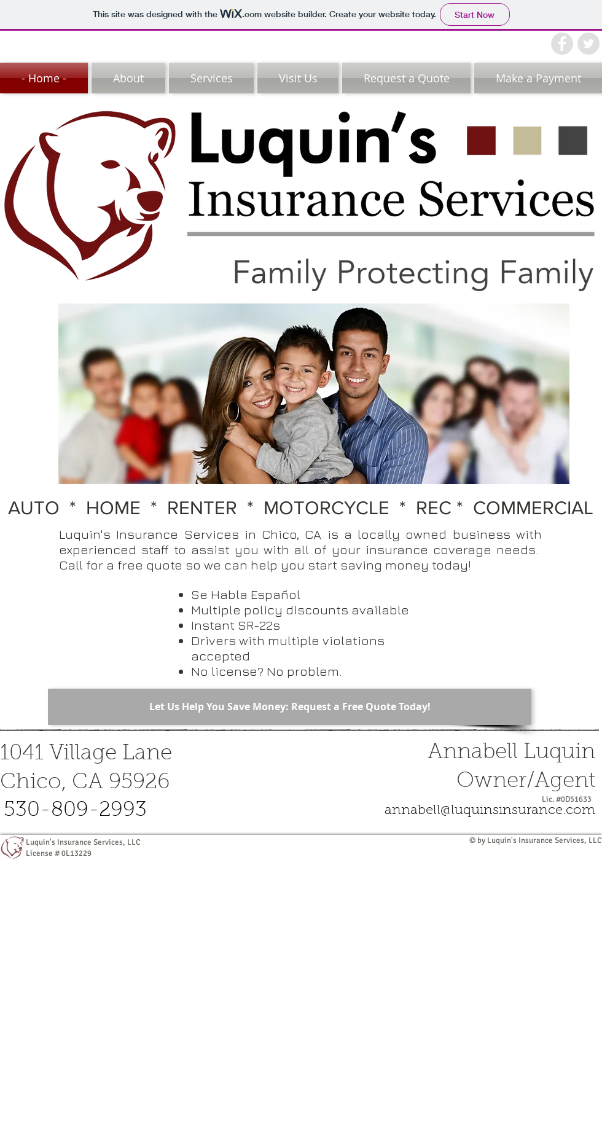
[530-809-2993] (75, 811)
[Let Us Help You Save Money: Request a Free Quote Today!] (289, 707)
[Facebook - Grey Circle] (562, 44)
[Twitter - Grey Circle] (588, 44)
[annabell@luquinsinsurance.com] (490, 811)
